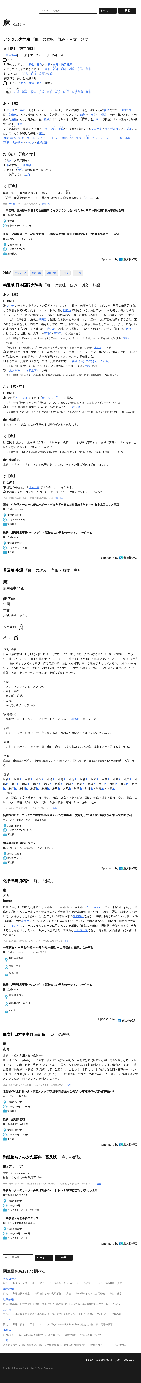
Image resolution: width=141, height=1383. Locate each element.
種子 (46, 119)
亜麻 (47, 69)
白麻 (55, 64)
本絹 (127, 137)
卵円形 (43, 319)
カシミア (43, 137)
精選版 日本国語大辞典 (22, 285)
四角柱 (67, 310)
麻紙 (31, 64)
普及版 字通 (13, 570)
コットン (97, 137)
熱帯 (93, 114)
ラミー (87, 907)
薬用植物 (36, 273)
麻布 (39, 64)
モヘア (55, 137)
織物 (41, 133)
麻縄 (31, 82)
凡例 (50, 204)
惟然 (19, 124)
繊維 (14, 119)
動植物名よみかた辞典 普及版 (30, 1157)
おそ (96, 119)
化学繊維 (42, 142)
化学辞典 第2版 (16, 881)
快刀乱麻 (66, 64)
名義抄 (75, 718)
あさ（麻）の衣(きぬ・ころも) (90, 361)
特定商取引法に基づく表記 (108, 1360)
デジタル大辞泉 (16, 39)
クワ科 (11, 305)
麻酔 (25, 73)
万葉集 (126, 338)
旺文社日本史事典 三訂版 (24, 1034)
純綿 (78, 137)
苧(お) (47, 333)
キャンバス (15, 925)
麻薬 (42, 73)
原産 (82, 114)
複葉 (106, 110)
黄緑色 (12, 114)
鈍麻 (50, 73)
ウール (31, 137)
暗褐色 (25, 920)
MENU (6, 3)
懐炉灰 (51, 328)
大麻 (47, 64)
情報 (44, 204)
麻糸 (23, 82)
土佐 (27, 174)
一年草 (21, 110)
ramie (97, 907)
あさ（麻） (21, 397)
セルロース (20, 273)
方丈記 (88, 366)
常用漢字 (11, 55)
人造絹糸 (17, 142)
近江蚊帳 (51, 273)
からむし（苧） (51, 397)
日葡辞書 (34, 487)
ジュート (111, 137)
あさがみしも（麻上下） (24, 370)
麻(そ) (57, 333)
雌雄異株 (125, 110)
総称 (129, 128)
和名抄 (27, 165)
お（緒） (77, 407)
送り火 (130, 328)
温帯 (104, 114)
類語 (6, 137)
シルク (30, 142)
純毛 (21, 137)
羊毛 (13, 137)
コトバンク (18, 11)
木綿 (65, 137)
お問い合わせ (129, 1360)
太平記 (97, 347)
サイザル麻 (111, 128)
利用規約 (89, 1360)
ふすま (65, 273)
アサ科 (11, 110)
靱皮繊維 (78, 916)
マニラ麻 (96, 128)
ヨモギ (78, 273)
